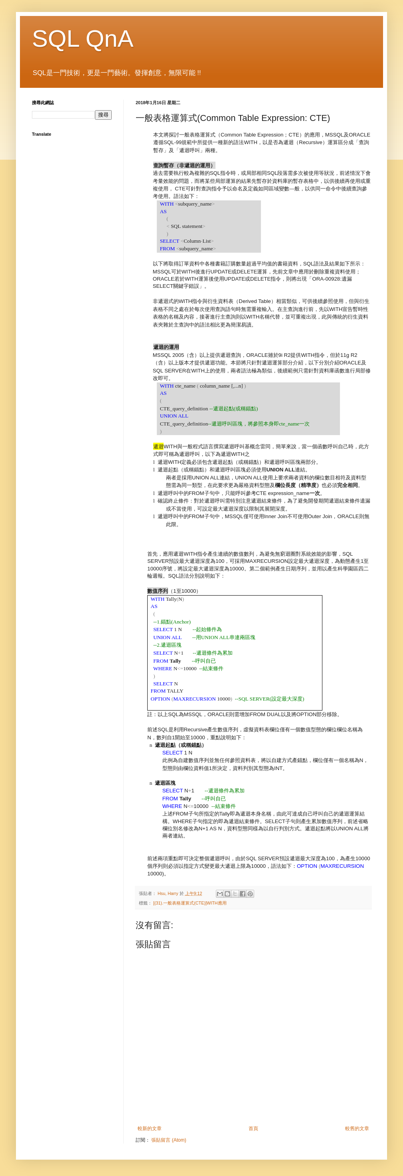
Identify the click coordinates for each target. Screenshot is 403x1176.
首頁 (253, 1128)
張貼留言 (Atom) (168, 1140)
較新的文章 (150, 1128)
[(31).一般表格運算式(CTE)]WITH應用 (190, 903)
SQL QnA (83, 38)
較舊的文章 (357, 1128)
